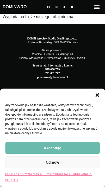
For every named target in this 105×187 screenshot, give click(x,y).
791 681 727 (52, 73)
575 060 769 (52, 69)
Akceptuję (52, 148)
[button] (97, 95)
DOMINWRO (15, 7)
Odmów (52, 162)
